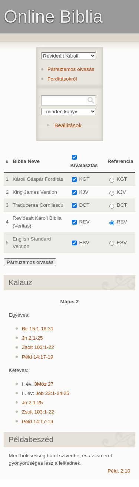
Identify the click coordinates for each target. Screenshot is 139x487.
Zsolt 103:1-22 (38, 347)
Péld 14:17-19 (37, 357)
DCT (84, 205)
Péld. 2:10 (118, 471)
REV (84, 222)
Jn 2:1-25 (32, 338)
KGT (84, 179)
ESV (84, 242)
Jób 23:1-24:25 (52, 393)
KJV (84, 192)
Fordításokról (62, 79)
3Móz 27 (43, 384)
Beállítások (68, 125)
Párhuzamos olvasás (70, 69)
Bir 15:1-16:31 (37, 328)
